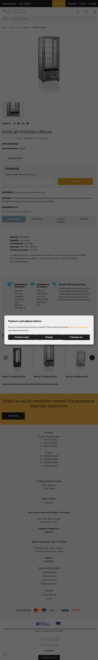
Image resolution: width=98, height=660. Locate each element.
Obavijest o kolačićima (78, 327)
